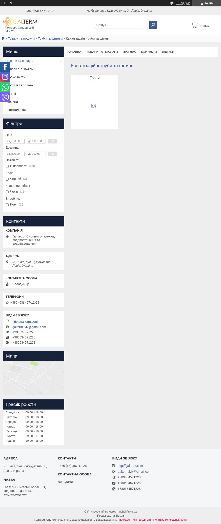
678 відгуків (183, 3)
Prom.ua (132, 511)
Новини (12, 101)
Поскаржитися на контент (135, 519)
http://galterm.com (25, 321)
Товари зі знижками (21, 69)
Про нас (129, 51)
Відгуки (168, 51)
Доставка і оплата (20, 85)
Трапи (95, 78)
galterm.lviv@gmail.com (29, 327)
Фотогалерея (16, 110)
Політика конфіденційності (170, 519)
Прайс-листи (16, 77)
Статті (11, 93)
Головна (74, 51)
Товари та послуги (21, 38)
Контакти (149, 51)
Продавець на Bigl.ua (110, 515)
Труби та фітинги (50, 38)
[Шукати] (153, 25)
